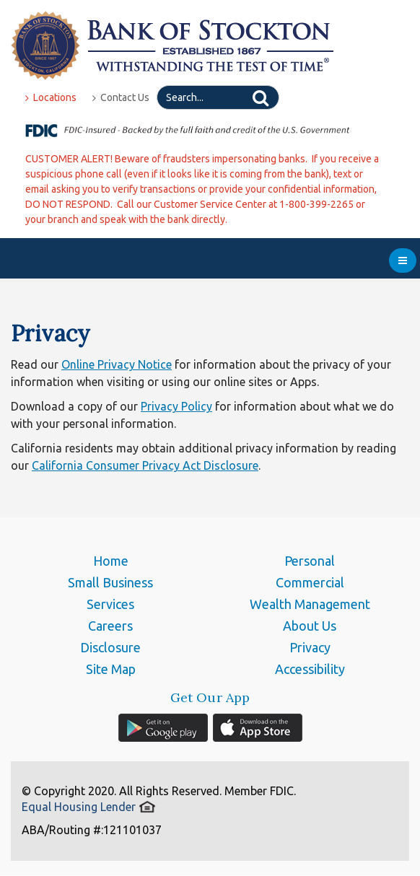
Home (110, 560)
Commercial (310, 582)
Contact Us (120, 97)
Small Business (110, 582)
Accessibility (310, 669)
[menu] (402, 260)
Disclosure (110, 647)
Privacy (310, 647)
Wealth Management (310, 604)
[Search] (218, 97)
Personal (309, 560)
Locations (50, 97)
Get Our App (210, 698)
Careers (110, 625)
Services (110, 604)
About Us (309, 625)
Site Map (111, 669)
